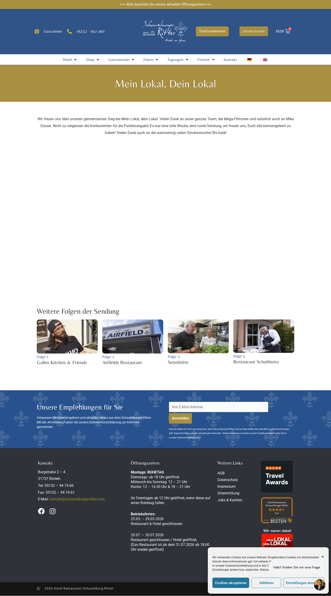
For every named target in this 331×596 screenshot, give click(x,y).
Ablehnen (266, 583)
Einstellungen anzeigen (304, 583)
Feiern (150, 59)
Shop (92, 59)
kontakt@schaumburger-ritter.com (77, 499)
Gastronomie (121, 59)
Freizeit (205, 59)
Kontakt (230, 59)
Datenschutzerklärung (239, 565)
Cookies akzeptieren (231, 583)
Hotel (70, 59)
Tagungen (177, 59)
